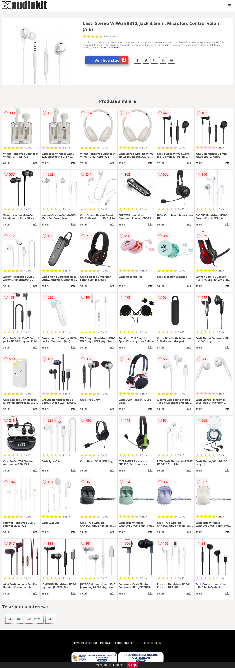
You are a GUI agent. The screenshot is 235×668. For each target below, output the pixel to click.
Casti (50, 619)
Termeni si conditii (85, 643)
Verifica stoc (111, 60)
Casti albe (14, 619)
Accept (132, 665)
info (35, 162)
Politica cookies (150, 643)
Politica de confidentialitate (118, 643)
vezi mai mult (112, 47)
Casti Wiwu (34, 619)
